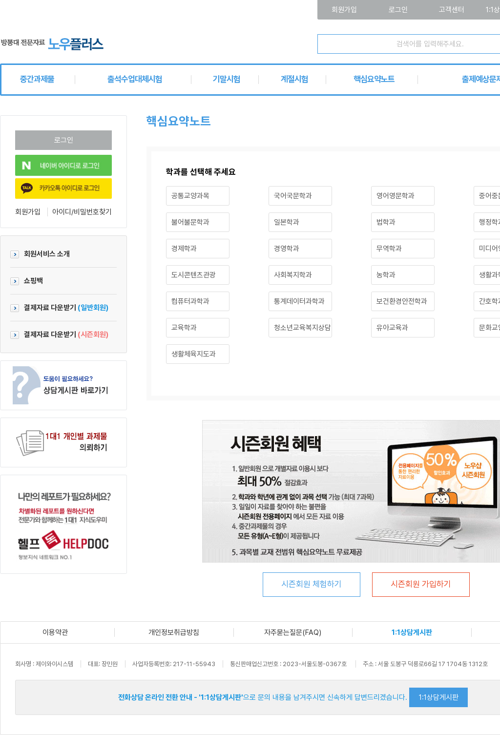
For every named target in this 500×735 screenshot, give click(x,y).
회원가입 (28, 212)
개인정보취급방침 (173, 632)
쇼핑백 (26, 280)
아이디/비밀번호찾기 (82, 212)
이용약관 (55, 632)
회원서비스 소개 (40, 254)
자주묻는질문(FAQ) (292, 632)
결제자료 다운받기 (59, 307)
